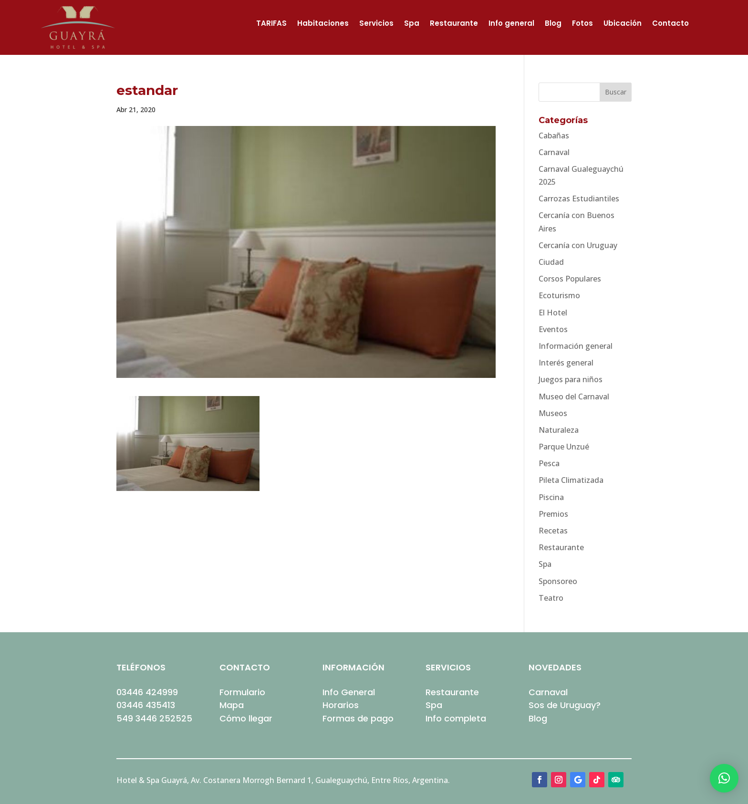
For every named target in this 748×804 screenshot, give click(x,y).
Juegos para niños (571, 379)
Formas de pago (358, 718)
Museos (553, 413)
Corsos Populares (570, 278)
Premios (553, 514)
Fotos (582, 24)
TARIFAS (271, 24)
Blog (553, 24)
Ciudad (551, 262)
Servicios (376, 24)
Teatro (551, 598)
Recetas (553, 530)
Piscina (551, 497)
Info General (348, 692)
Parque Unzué (564, 446)
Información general (576, 346)
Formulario (242, 692)
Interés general (566, 362)
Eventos (553, 329)
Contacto (670, 24)
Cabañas (554, 135)
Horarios (340, 705)
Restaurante (454, 24)
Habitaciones (323, 24)
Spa (411, 24)
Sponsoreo (558, 581)
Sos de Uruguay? (565, 705)
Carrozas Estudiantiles (579, 198)
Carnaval (554, 152)
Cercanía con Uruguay (578, 245)
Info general (511, 24)
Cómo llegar (245, 718)
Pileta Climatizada (571, 480)
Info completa (456, 718)
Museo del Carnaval (574, 396)
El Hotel (553, 312)
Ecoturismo (559, 295)
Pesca (549, 463)
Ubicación (622, 24)
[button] (724, 778)
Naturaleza (559, 430)
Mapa (231, 705)
